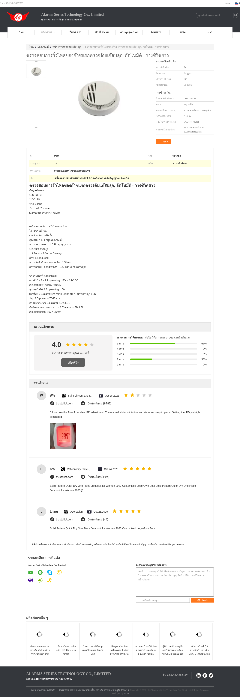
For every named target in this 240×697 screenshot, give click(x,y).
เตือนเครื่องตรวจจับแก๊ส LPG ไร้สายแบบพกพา (66, 650)
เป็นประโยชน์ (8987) (99, 403)
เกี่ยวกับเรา (75, 32)
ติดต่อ (202, 600)
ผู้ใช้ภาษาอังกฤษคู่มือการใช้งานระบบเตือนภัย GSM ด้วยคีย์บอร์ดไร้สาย (172, 652)
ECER (127, 693)
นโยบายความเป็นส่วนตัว (43, 690)
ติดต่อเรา (156, 32)
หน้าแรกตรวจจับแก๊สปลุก (66, 47)
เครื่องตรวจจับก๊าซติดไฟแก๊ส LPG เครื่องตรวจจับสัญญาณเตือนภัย (126, 544)
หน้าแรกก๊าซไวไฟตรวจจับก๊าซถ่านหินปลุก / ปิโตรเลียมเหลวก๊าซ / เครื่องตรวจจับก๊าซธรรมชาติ (199, 654)
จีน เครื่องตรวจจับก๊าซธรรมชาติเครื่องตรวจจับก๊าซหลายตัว (87, 690)
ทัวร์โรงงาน (102, 32)
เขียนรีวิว (73, 362)
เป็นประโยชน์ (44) (97, 519)
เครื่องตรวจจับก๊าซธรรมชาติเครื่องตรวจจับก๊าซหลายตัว (65, 544)
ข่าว (209, 32)
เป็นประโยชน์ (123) (98, 477)
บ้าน (21, 32)
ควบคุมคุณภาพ (128, 32)
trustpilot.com (64, 403)
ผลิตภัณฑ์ (48, 32)
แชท (227, 3)
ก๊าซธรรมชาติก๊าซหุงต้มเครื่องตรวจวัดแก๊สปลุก (92, 650)
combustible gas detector (171, 544)
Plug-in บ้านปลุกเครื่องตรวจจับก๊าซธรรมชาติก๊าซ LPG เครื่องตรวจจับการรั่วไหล (120, 654)
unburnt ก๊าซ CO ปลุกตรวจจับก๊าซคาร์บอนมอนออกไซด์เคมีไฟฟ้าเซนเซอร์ (146, 652)
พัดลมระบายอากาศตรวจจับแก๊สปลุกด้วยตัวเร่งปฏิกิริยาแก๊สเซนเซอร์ (39, 652)
